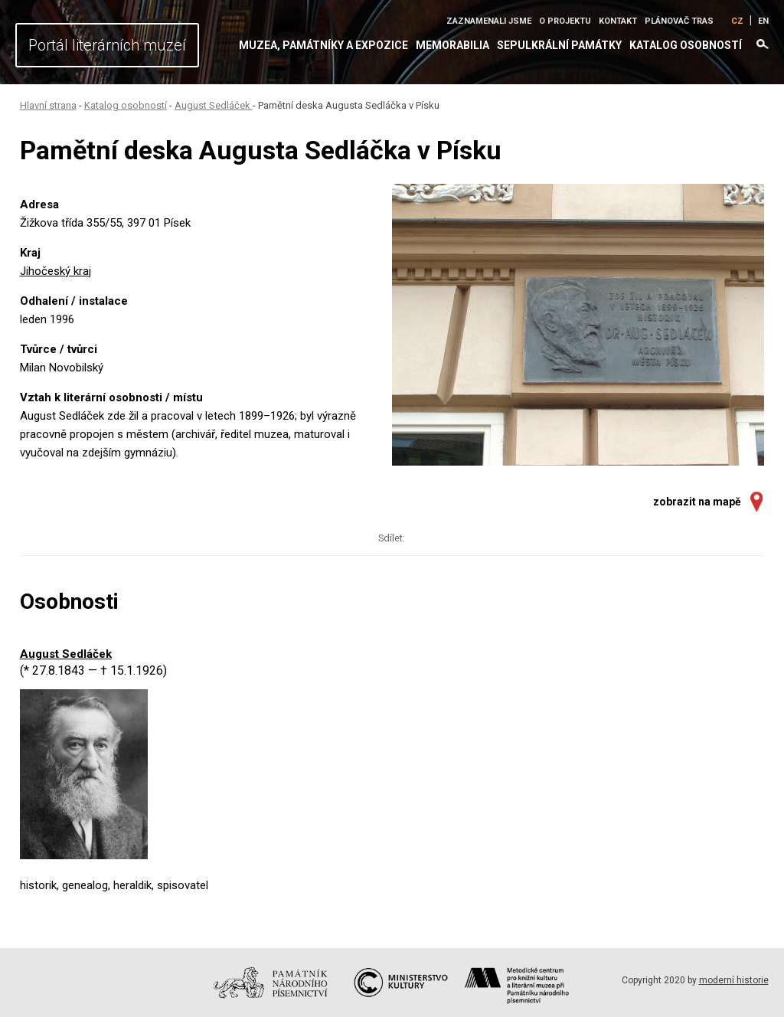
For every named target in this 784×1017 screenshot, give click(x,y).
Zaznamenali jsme (488, 21)
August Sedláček (214, 105)
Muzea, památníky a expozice (323, 45)
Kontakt (618, 21)
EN (763, 21)
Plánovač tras (679, 21)
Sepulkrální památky (559, 45)
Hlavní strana (48, 105)
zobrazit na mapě (697, 501)
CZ (737, 21)
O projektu (565, 21)
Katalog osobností (685, 45)
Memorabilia (452, 45)
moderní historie (734, 980)
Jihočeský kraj (55, 271)
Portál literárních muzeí (107, 45)
